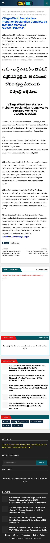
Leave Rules (37, 422)
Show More (43, 338)
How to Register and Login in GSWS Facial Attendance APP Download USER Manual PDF (28, 388)
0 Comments (42, 270)
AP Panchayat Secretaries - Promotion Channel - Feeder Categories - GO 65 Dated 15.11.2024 (26, 378)
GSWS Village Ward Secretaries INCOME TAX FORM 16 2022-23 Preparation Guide (28, 396)
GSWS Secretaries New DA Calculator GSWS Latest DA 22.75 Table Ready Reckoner (26, 406)
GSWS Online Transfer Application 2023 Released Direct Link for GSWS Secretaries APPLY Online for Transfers (27, 368)
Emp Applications (21, 422)
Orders (7, 425)
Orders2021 (12, 12)
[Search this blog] (19, 462)
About (15, 535)
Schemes (18, 425)
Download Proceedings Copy (15, 237)
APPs (7, 422)
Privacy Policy (39, 535)
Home (4, 12)
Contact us (25, 535)
